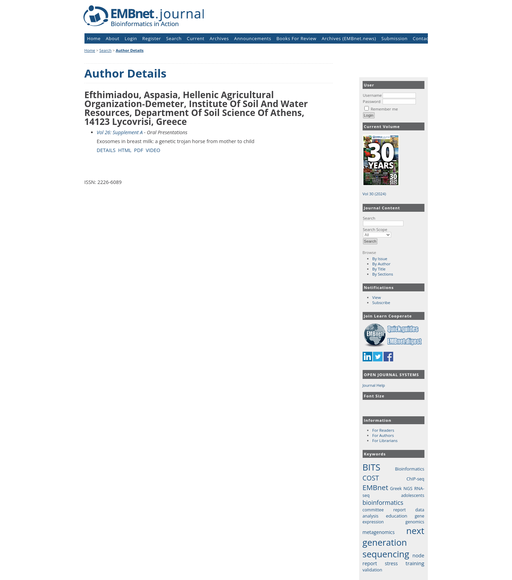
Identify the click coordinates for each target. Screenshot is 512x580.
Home (94, 38)
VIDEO (153, 150)
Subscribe (381, 302)
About (113, 38)
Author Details (130, 50)
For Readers (383, 430)
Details (106, 150)
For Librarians (385, 440)
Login (131, 38)
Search (383, 221)
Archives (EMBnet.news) (349, 38)
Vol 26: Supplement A (120, 132)
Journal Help (374, 385)
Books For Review (296, 38)
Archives (219, 38)
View (376, 297)
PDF (138, 150)
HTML (125, 150)
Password (372, 101)
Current (195, 38)
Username (372, 95)
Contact (421, 38)
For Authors (383, 435)
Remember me (384, 109)
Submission (394, 38)
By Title (379, 268)
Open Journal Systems (391, 374)
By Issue (379, 258)
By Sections (382, 274)
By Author (381, 263)
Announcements (252, 38)
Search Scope (377, 232)
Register (151, 38)
